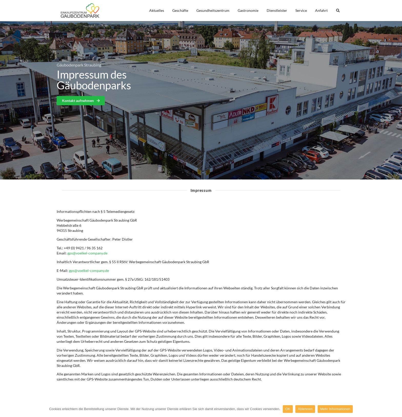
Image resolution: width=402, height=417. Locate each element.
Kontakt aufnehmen (81, 100)
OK (287, 409)
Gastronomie (248, 10)
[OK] (395, 409)
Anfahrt (321, 10)
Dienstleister (277, 10)
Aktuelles (156, 10)
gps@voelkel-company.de (87, 253)
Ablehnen (305, 409)
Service (301, 10)
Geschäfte (180, 10)
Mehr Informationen (335, 409)
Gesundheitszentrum (212, 10)
